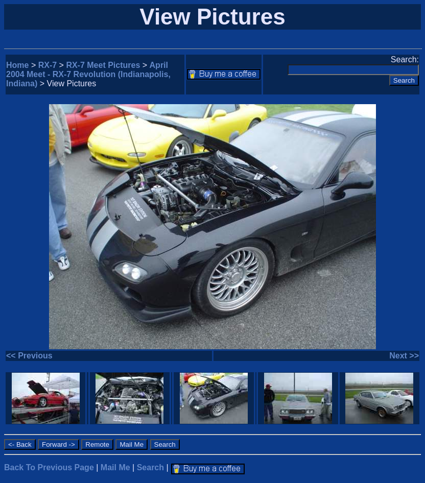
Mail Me (115, 467)
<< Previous (29, 355)
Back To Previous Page (49, 467)
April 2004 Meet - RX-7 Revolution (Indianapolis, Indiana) (88, 74)
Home (17, 65)
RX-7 (47, 65)
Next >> (404, 355)
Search (150, 467)
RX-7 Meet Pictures (103, 65)
